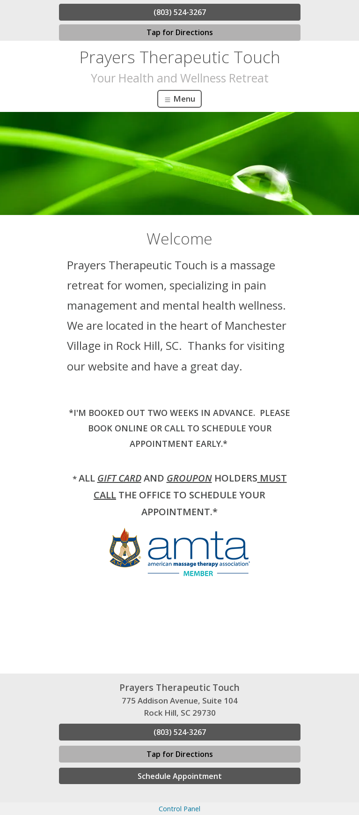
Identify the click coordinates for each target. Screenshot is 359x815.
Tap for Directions (180, 32)
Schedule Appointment (180, 776)
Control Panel (179, 808)
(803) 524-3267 (180, 12)
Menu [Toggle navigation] (179, 98)
